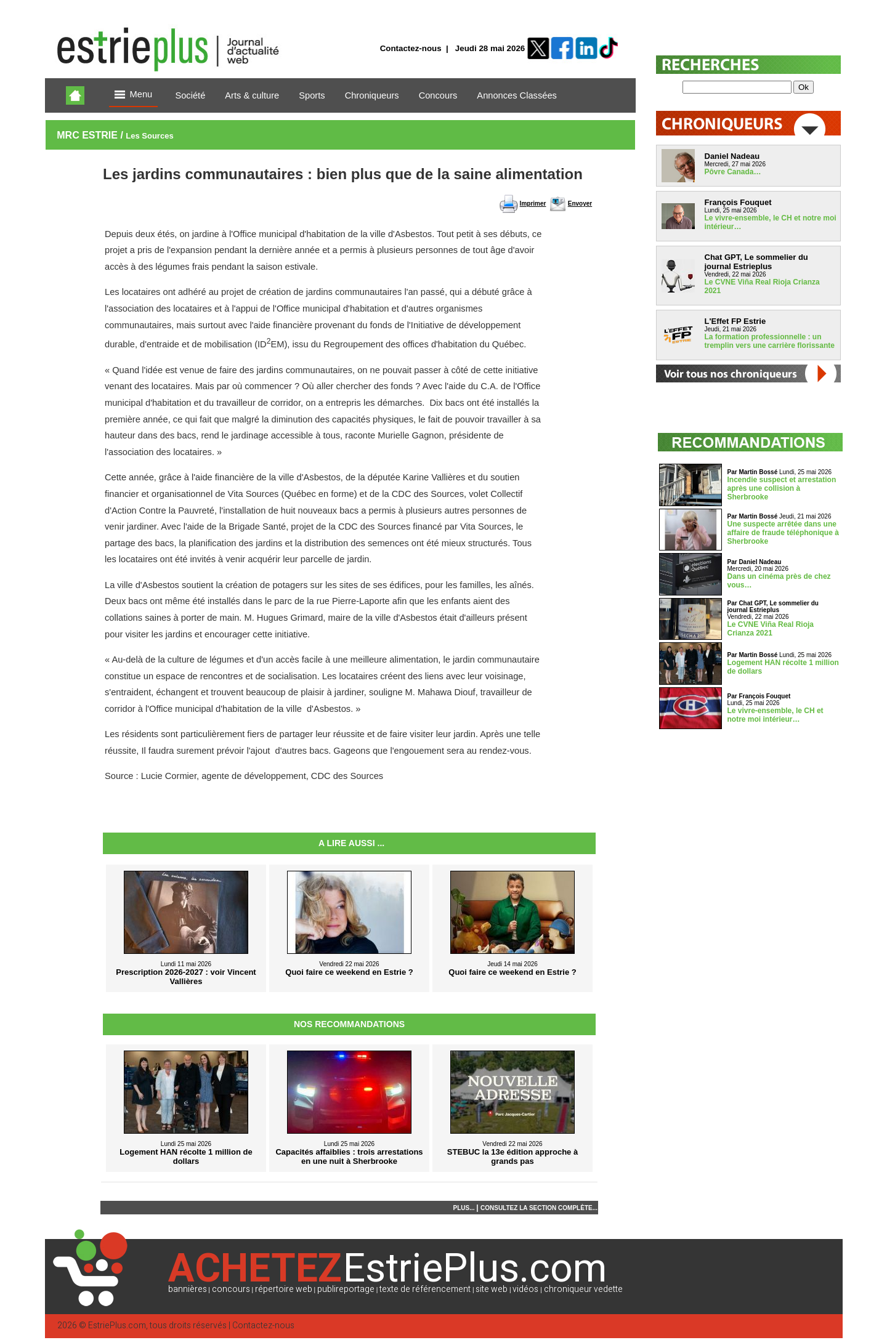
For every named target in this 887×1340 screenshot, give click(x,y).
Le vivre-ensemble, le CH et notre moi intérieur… (775, 715)
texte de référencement (425, 1289)
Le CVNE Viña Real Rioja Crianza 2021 (770, 628)
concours (231, 1289)
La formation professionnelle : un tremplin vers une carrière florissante (770, 341)
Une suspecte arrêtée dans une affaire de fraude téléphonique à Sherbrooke (783, 533)
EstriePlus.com (117, 1325)
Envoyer (580, 203)
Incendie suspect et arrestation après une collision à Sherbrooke (781, 488)
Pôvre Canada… (733, 172)
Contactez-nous (411, 48)
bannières (187, 1289)
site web (492, 1289)
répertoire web (283, 1289)
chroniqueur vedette (583, 1289)
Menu (133, 95)
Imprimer (533, 203)
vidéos (525, 1289)
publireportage (346, 1289)
